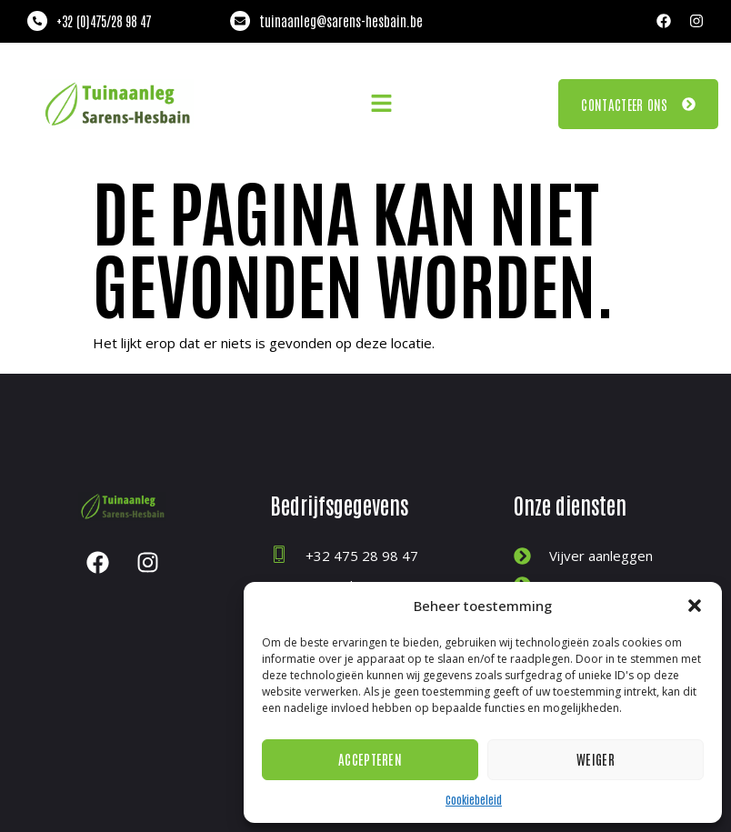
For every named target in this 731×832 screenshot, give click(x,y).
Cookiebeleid (474, 799)
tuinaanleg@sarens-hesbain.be (341, 20)
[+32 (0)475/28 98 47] (37, 21)
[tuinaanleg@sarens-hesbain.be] (240, 21)
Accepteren (370, 758)
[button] (695, 605)
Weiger (595, 758)
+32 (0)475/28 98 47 (103, 20)
